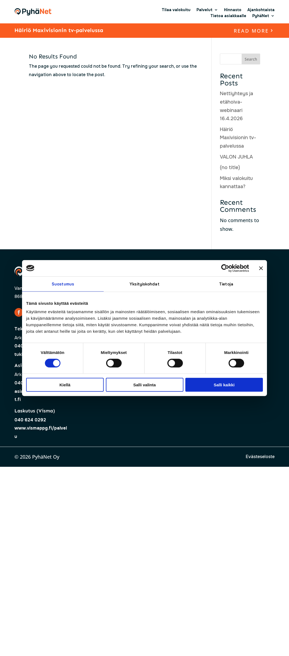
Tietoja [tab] (226, 284)
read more (251, 30)
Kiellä (64, 385)
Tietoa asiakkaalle (228, 16)
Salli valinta (144, 385)
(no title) (230, 167)
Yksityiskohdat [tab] (144, 284)
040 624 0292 (30, 420)
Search (251, 59)
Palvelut (204, 10)
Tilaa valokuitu (176, 10)
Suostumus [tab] (63, 284)
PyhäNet (260, 16)
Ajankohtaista (261, 10)
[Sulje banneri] (261, 268)
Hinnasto (232, 10)
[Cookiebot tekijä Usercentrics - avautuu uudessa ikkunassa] (225, 268)
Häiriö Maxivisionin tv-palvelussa (58, 30)
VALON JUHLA (236, 157)
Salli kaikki (224, 385)
